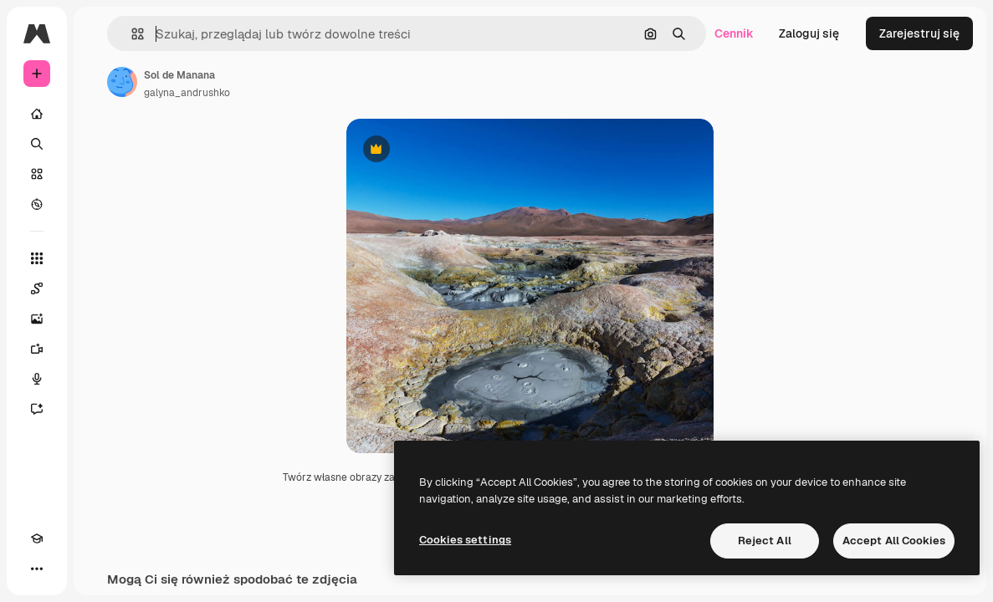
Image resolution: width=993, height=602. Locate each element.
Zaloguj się (809, 33)
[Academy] (36, 538)
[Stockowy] (36, 174)
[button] (131, 34)
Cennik (734, 33)
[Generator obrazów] (36, 318)
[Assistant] (36, 408)
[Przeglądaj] (36, 204)
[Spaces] (36, 288)
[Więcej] (36, 568)
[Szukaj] (36, 143)
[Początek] (36, 113)
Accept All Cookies (893, 540)
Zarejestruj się (919, 33)
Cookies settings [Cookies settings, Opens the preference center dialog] (465, 540)
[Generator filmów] (36, 348)
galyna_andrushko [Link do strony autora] (187, 92)
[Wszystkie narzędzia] (36, 258)
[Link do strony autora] (122, 82)
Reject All (764, 540)
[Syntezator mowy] (36, 378)
